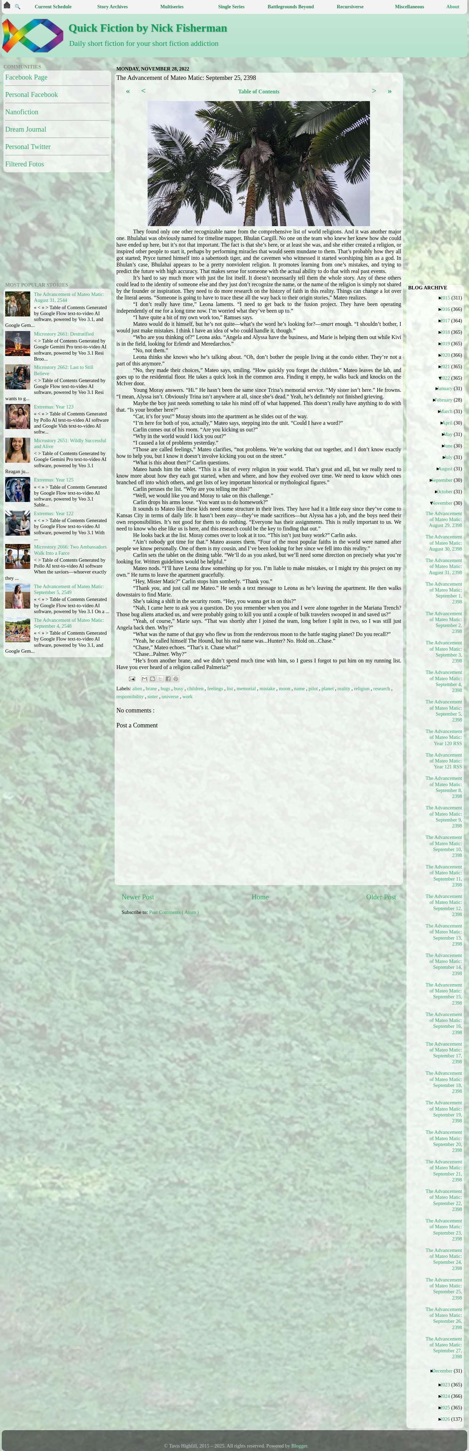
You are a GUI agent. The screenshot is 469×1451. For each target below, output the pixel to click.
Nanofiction (22, 112)
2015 (447, 297)
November (445, 503)
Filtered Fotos (24, 164)
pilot (313, 688)
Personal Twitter (28, 146)
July (450, 457)
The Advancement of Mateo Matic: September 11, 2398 (444, 876)
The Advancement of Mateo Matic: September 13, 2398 (444, 935)
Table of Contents (258, 91)
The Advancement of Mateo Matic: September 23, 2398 (444, 1230)
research (382, 688)
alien (137, 688)
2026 (447, 1419)
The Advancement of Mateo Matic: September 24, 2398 (444, 1259)
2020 (447, 355)
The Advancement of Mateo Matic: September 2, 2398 (444, 622)
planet (328, 688)
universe (171, 696)
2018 (447, 332)
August (448, 468)
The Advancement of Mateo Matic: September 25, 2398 (444, 1289)
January (447, 388)
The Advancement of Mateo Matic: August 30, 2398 (444, 543)
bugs (166, 688)
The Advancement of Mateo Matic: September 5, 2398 (444, 711)
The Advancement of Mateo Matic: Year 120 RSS (444, 737)
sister (153, 696)
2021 (447, 366)
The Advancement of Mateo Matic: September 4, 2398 (444, 681)
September (444, 480)
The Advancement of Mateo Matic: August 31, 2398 (444, 566)
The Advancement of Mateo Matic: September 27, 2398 (444, 1348)
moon (285, 688)
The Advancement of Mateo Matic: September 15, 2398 (444, 994)
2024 (447, 1396)
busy (179, 688)
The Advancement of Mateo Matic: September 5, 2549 (69, 589)
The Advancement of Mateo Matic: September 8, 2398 (444, 787)
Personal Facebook (31, 94)
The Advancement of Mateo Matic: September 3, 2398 (444, 651)
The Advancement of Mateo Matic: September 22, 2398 (444, 1200)
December (444, 1371)
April (449, 423)
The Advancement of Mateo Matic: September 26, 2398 (444, 1318)
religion (362, 688)
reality (344, 688)
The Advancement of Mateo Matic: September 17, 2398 (444, 1053)
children (196, 688)
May (450, 434)
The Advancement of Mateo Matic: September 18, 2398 (444, 1082)
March (449, 411)
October (447, 491)
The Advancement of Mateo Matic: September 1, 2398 (444, 593)
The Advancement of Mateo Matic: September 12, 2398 (444, 905)
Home (260, 897)
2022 (447, 378)
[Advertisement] (46, 226)
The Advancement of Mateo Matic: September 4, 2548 (69, 623)
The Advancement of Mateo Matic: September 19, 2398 (444, 1111)
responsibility (130, 696)
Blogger (299, 1446)
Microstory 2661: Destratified (64, 334)
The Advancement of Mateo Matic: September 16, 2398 (444, 1023)
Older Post (381, 897)
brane (152, 688)
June (450, 445)
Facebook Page (26, 77)
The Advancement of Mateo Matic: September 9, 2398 (444, 816)
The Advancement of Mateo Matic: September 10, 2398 (444, 846)
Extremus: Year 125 (54, 480)
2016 (447, 309)
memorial (247, 688)
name (300, 688)
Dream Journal (25, 129)
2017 (447, 320)
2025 (447, 1407)
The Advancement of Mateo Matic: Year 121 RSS (444, 761)
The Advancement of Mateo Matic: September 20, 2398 (444, 1141)
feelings (215, 688)
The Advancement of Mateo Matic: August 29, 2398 (444, 519)
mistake (268, 688)
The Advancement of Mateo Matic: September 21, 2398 (444, 1170)
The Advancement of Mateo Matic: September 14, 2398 (444, 964)
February (445, 400)
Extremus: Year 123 (54, 407)
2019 (447, 343)
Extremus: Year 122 (54, 513)
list (230, 688)
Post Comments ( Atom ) (174, 912)
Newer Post (138, 897)
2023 (447, 1384)
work (187, 696)
